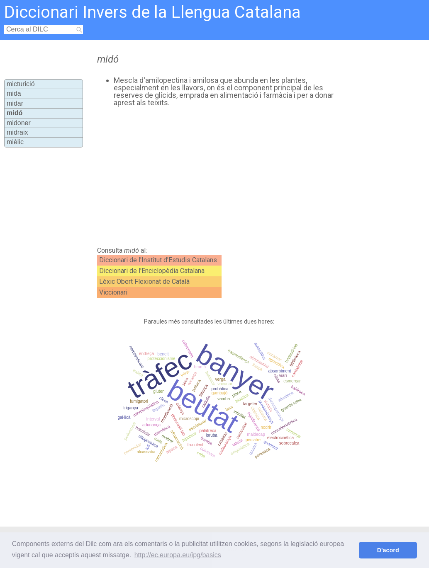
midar (15, 103)
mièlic (15, 141)
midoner (19, 122)
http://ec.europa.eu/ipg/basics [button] (177, 554)
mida (14, 93)
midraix (17, 132)
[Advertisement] (236, 177)
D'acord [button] (388, 550)
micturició (21, 83)
